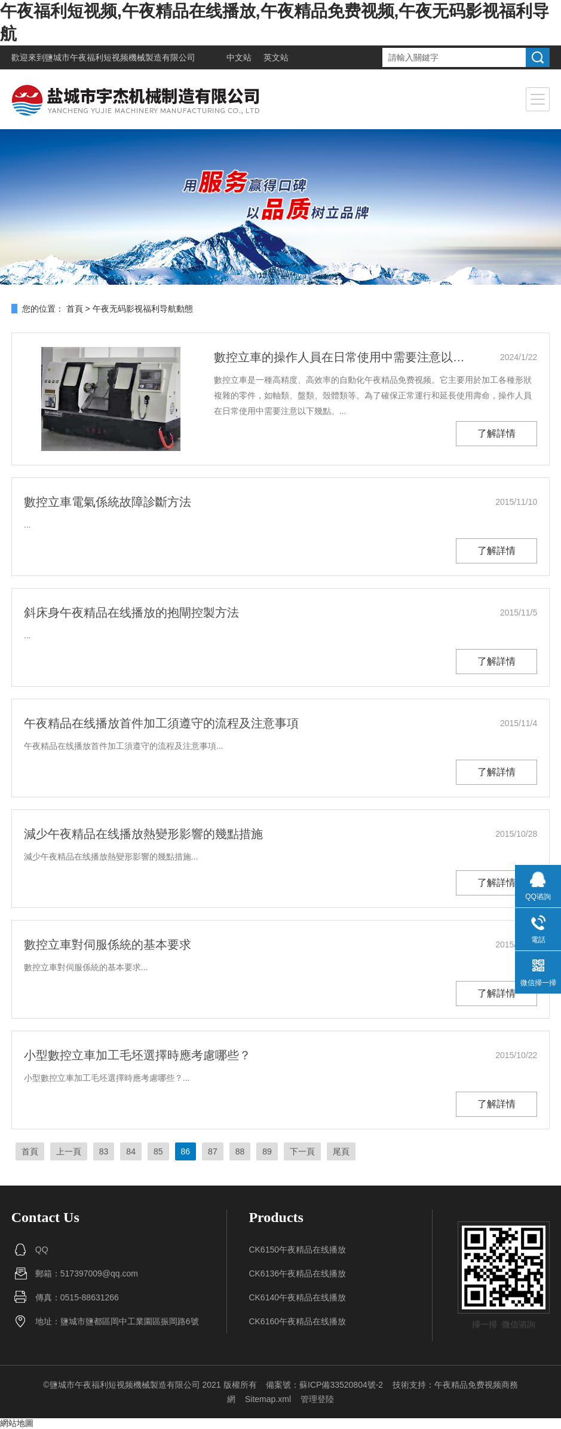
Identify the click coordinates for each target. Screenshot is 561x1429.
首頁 (74, 308)
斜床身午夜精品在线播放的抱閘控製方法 (131, 612)
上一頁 (68, 1151)
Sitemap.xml (268, 1399)
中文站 (239, 57)
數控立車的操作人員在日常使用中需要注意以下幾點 (343, 357)
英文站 (276, 57)
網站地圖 (16, 1423)
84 (131, 1151)
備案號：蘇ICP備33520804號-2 (324, 1385)
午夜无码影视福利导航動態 (143, 308)
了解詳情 (496, 433)
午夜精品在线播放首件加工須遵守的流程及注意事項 (161, 723)
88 (240, 1151)
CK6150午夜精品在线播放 (297, 1249)
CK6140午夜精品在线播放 (297, 1297)
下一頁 (302, 1151)
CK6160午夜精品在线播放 (297, 1321)
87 (212, 1151)
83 (104, 1151)
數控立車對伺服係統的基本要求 (107, 944)
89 (267, 1151)
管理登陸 (317, 1399)
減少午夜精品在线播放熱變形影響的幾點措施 (143, 833)
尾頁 (341, 1151)
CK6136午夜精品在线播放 (297, 1273)
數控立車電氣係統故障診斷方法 (107, 501)
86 (186, 1151)
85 (158, 1151)
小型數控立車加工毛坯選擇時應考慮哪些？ (137, 1055)
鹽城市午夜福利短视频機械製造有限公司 (120, 57)
